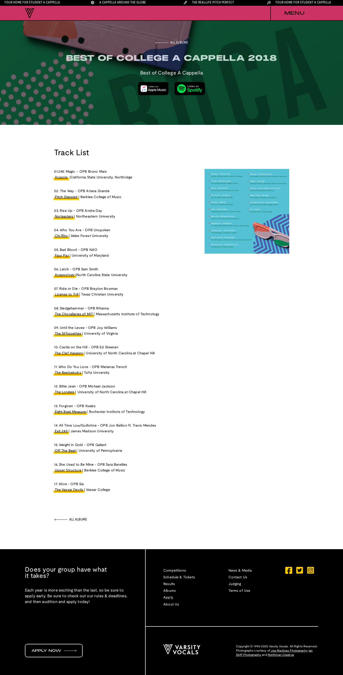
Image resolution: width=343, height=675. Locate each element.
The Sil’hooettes (68, 333)
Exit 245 (61, 431)
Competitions (174, 570)
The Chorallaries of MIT (74, 314)
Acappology (65, 275)
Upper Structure (68, 470)
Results (169, 584)
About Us (171, 604)
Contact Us (238, 577)
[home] (29, 13)
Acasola (61, 177)
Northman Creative (281, 655)
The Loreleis (65, 392)
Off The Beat (65, 450)
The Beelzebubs (68, 373)
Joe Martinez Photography (289, 650)
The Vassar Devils (69, 490)
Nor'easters (64, 216)
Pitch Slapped (66, 197)
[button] (294, 13)
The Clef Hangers (69, 353)
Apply (168, 597)
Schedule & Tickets (179, 577)
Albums (169, 591)
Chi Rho (61, 236)
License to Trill (67, 294)
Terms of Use (239, 591)
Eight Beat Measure (70, 412)
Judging (235, 584)
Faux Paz (62, 255)
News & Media (240, 570)
